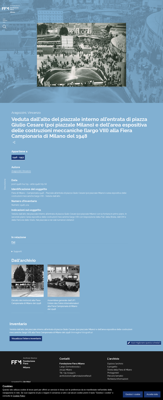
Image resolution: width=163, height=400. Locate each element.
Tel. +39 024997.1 (67, 373)
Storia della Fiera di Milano (119, 370)
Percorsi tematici (115, 376)
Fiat (13, 242)
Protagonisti (113, 373)
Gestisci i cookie (132, 394)
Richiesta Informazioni (117, 379)
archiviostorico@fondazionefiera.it (75, 376)
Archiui (26, 382)
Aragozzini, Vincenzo (21, 171)
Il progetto (112, 366)
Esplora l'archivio (115, 363)
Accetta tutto (152, 394)
